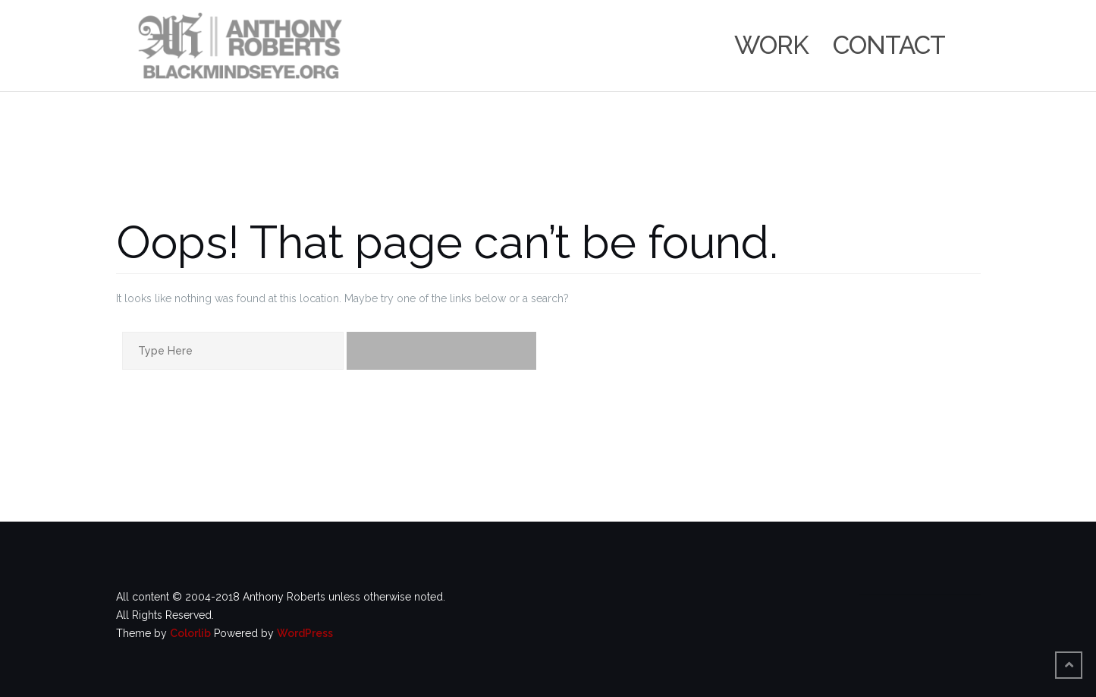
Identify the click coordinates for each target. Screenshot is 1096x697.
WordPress (305, 633)
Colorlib (190, 633)
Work (771, 45)
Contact (889, 45)
